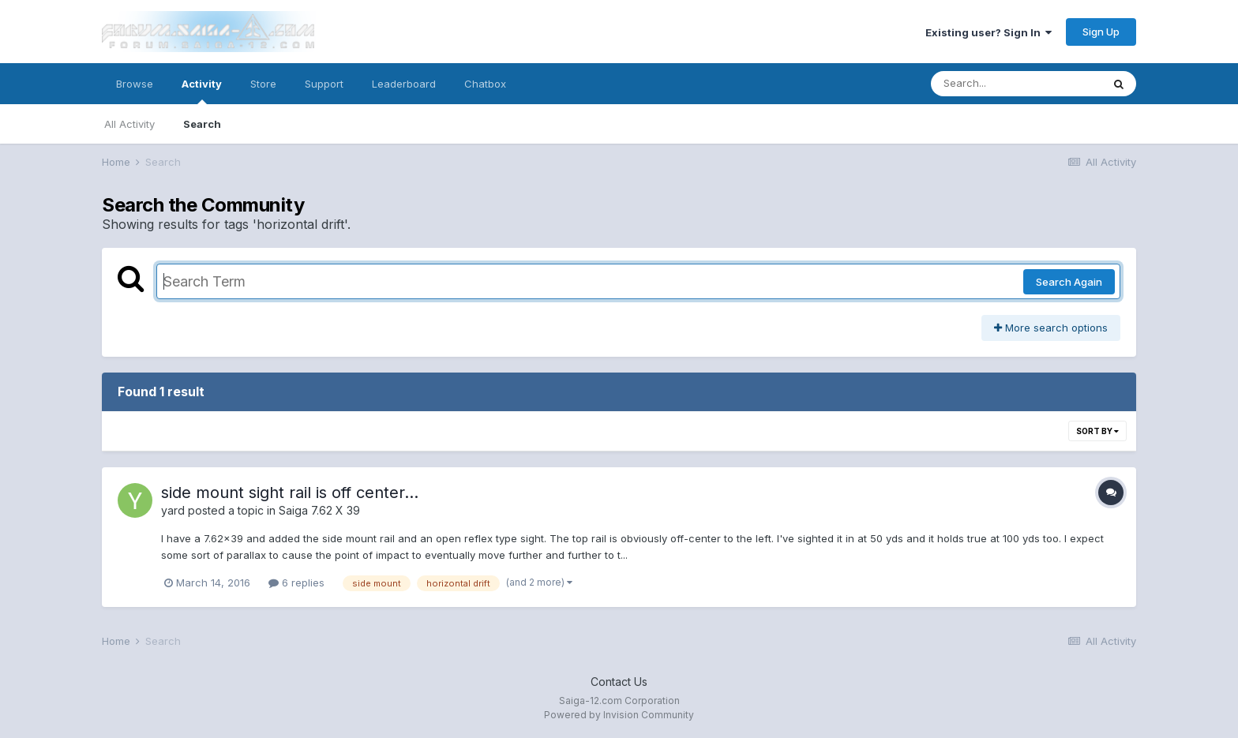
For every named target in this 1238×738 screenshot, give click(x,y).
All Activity (129, 124)
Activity (202, 90)
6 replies (296, 582)
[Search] (1016, 83)
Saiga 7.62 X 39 (319, 510)
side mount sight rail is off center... (289, 492)
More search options (1051, 327)
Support (324, 83)
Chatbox (485, 83)
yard (173, 510)
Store (263, 83)
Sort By (1097, 431)
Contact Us (619, 681)
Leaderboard (404, 83)
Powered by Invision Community (619, 715)
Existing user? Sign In (988, 32)
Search (202, 124)
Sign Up (1101, 31)
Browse (134, 83)
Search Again (1069, 281)
